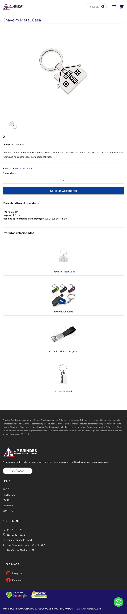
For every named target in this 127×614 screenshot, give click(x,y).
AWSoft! (97, 608)
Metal (8, 168)
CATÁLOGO (18, 470)
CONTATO (8, 511)
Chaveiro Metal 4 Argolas (63, 351)
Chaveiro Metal (63, 391)
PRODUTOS (9, 494)
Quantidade (9, 173)
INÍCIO (6, 489)
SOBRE (6, 500)
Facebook (17, 580)
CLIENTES (8, 505)
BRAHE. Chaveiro (63, 311)
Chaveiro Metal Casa (63, 271)
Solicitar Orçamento (63, 191)
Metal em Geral (23, 168)
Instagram (17, 573)
